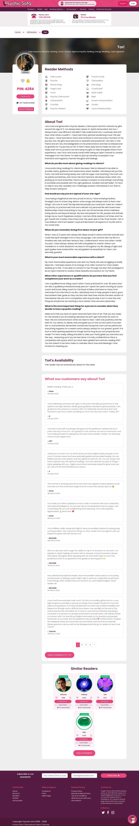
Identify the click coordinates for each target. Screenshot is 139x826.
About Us (16, 793)
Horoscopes (17, 800)
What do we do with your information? (81, 799)
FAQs (44, 793)
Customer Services (103, 9)
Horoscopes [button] (71, 9)
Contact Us (46, 791)
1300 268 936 (44, 17)
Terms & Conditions (79, 796)
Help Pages (46, 796)
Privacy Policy (76, 791)
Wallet (40, 9)
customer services (118, 799)
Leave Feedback (26, 109)
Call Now (25, 96)
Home (17, 32)
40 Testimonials (25, 102)
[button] (132, 819)
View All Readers (84, 753)
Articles (91, 9)
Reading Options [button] (56, 9)
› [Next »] (94, 644)
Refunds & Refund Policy (80, 793)
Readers (16, 796)
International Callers (33, 825)
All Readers (32, 32)
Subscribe (113, 775)
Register (123, 3)
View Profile (63, 705)
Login (133, 3)
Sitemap (46, 825)
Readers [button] (31, 9)
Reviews (83, 9)
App (46, 9)
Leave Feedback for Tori (59, 654)
